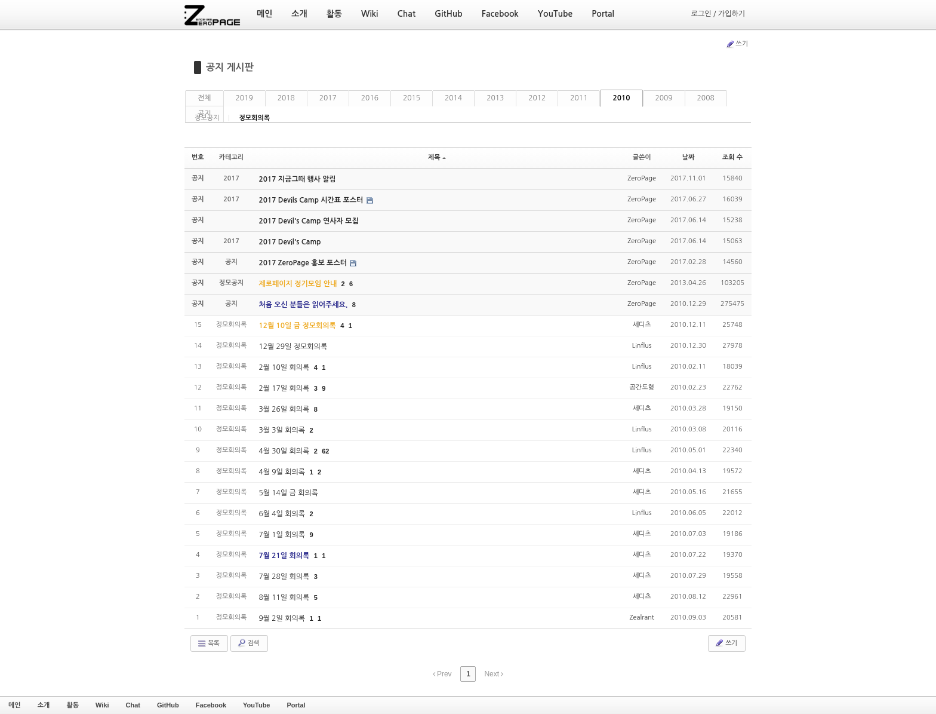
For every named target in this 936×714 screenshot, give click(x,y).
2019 (244, 98)
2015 (411, 98)
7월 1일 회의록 (282, 534)
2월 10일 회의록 (284, 367)
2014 (453, 98)
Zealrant (642, 617)
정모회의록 (254, 118)
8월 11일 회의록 (284, 597)
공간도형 (641, 387)
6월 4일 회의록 (282, 513)
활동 (72, 705)
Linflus (642, 345)
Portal (296, 705)
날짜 (688, 157)
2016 (369, 98)
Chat (133, 705)
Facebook (211, 705)
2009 (664, 98)
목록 (208, 643)
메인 (14, 705)
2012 (537, 98)
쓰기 (736, 44)
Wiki (102, 705)
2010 (621, 98)
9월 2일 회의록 (282, 618)
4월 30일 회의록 (284, 451)
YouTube (256, 705)
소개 (44, 705)
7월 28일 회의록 (284, 576)
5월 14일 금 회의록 (288, 493)
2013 (495, 98)
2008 (706, 98)
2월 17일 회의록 (284, 388)
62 (325, 451)
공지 (204, 113)
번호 (198, 157)
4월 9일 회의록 (282, 472)
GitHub (168, 705)
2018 (286, 98)
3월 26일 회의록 (284, 409)
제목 (437, 157)
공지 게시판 (230, 67)
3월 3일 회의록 (282, 430)
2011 (578, 98)
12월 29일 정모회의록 (292, 346)
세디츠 (642, 324)
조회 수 (732, 157)
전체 (204, 98)
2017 (328, 98)
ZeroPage (641, 178)
